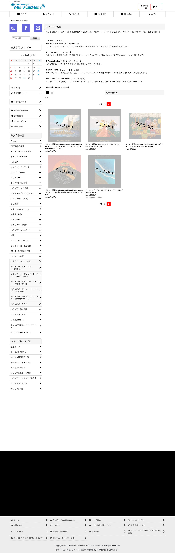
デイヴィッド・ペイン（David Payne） (64, 43)
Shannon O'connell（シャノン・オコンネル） (67, 79)
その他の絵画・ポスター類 (59, 87)
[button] (144, 7)
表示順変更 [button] (111, 93)
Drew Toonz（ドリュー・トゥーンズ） (64, 70)
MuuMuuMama (80, 545)
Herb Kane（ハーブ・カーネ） (60, 52)
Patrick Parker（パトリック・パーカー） (65, 61)
